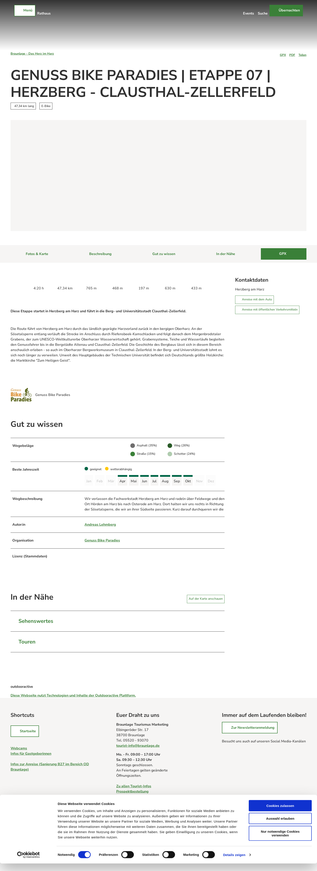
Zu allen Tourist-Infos (133, 787)
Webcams (19, 749)
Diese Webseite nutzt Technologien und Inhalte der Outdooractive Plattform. (73, 696)
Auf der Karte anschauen (206, 599)
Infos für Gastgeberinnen (31, 754)
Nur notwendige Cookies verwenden (280, 840)
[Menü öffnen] (24, 10)
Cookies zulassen (280, 813)
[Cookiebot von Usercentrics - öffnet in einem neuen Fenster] (28, 862)
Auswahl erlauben (280, 826)
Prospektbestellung (132, 792)
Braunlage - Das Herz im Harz (32, 54)
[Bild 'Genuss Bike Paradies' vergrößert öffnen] (21, 394)
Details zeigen (234, 862)
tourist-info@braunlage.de (138, 746)
